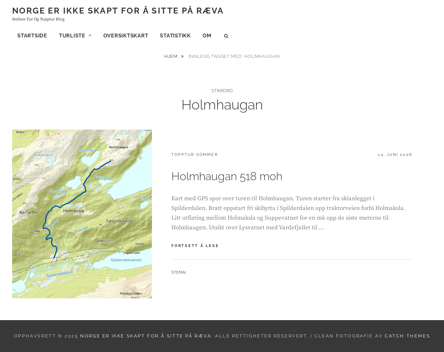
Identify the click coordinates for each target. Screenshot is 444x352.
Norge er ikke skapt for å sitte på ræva (118, 11)
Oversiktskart (125, 36)
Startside (32, 36)
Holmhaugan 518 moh (226, 176)
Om (207, 36)
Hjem (171, 56)
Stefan (178, 272)
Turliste (72, 36)
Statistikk (175, 36)
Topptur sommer (194, 154)
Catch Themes (407, 335)
